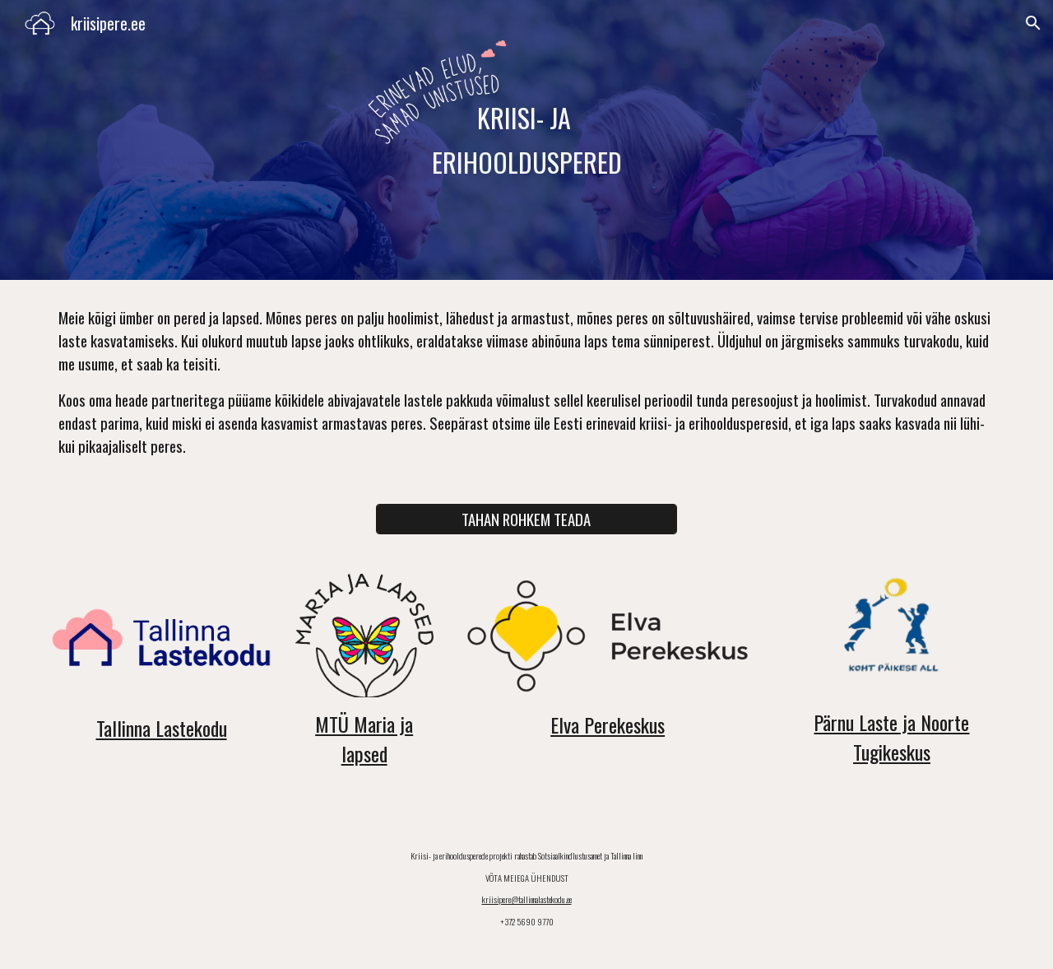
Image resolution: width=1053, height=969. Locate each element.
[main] (526, 140)
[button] (1033, 23)
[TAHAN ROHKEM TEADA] (526, 519)
